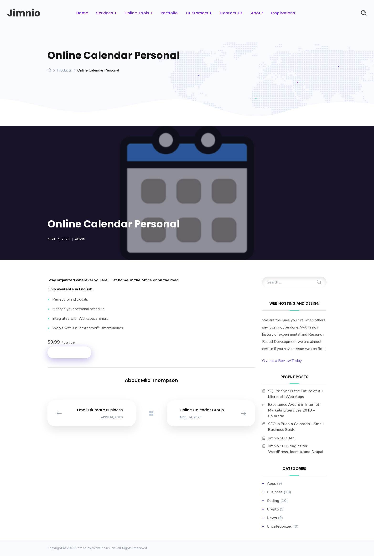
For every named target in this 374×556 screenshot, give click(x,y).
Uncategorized (279, 526)
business (275, 492)
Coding (273, 500)
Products (64, 70)
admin (80, 239)
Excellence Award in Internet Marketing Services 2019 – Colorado (293, 410)
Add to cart (69, 352)
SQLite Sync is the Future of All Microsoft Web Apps (295, 393)
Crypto (273, 509)
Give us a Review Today (282, 360)
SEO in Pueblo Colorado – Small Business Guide (296, 426)
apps (271, 483)
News (272, 517)
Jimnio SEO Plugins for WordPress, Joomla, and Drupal (295, 448)
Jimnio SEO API (281, 438)
